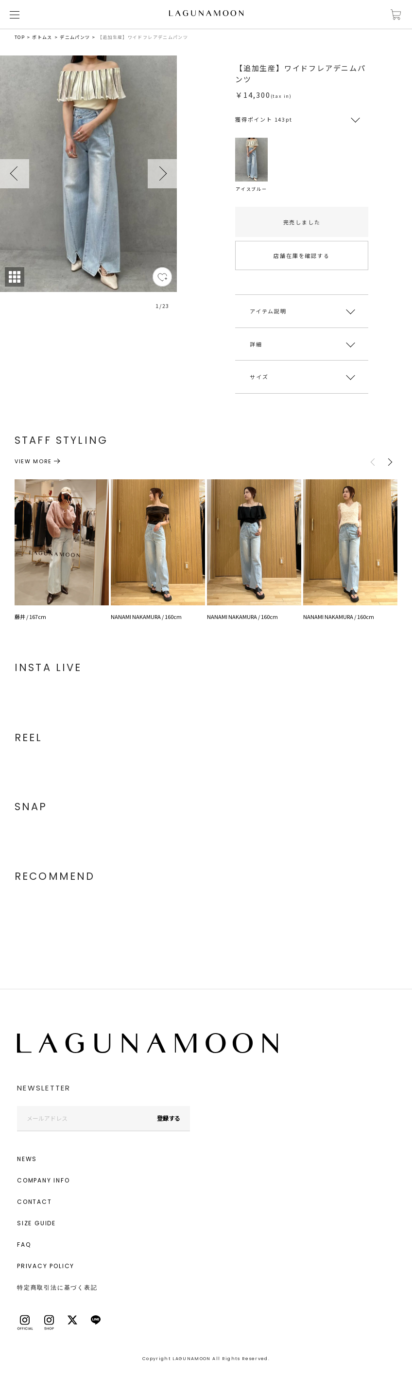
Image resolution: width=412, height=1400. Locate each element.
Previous (14, 173)
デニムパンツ (75, 37)
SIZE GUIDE (36, 1223)
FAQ (24, 1244)
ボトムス (42, 37)
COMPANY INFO (43, 1180)
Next (162, 173)
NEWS (27, 1159)
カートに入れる (396, 14)
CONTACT (34, 1202)
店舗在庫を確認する (301, 255)
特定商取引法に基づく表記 (57, 1287)
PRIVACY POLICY (45, 1266)
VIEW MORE (33, 461)
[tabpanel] (88, 188)
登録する (168, 1118)
